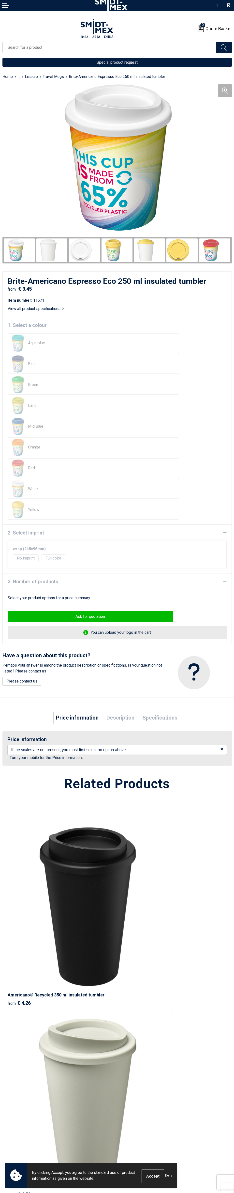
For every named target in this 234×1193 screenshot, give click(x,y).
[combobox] (109, 47)
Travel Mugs (53, 76)
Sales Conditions (134, 1115)
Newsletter (129, 1049)
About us (127, 1042)
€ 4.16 (19, 1001)
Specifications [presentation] (159, 634)
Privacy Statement (135, 1130)
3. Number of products (33, 498)
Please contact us (21, 598)
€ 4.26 (19, 864)
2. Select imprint (26, 449)
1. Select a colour (27, 325)
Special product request (117, 62)
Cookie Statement (134, 1122)
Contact (8, 1115)
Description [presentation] (120, 634)
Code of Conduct (133, 1137)
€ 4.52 (133, 864)
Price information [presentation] (77, 634)
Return (8, 1122)
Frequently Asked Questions (143, 1057)
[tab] (77, 634)
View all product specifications (36, 308)
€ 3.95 (133, 1001)
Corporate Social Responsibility (146, 1145)
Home (7, 76)
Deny (168, 1176)
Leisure (31, 76)
